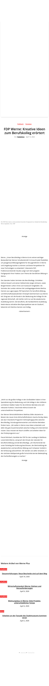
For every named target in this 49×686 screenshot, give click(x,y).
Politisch (20, 124)
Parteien (28, 124)
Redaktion (20, 137)
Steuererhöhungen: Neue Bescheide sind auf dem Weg (24, 573)
